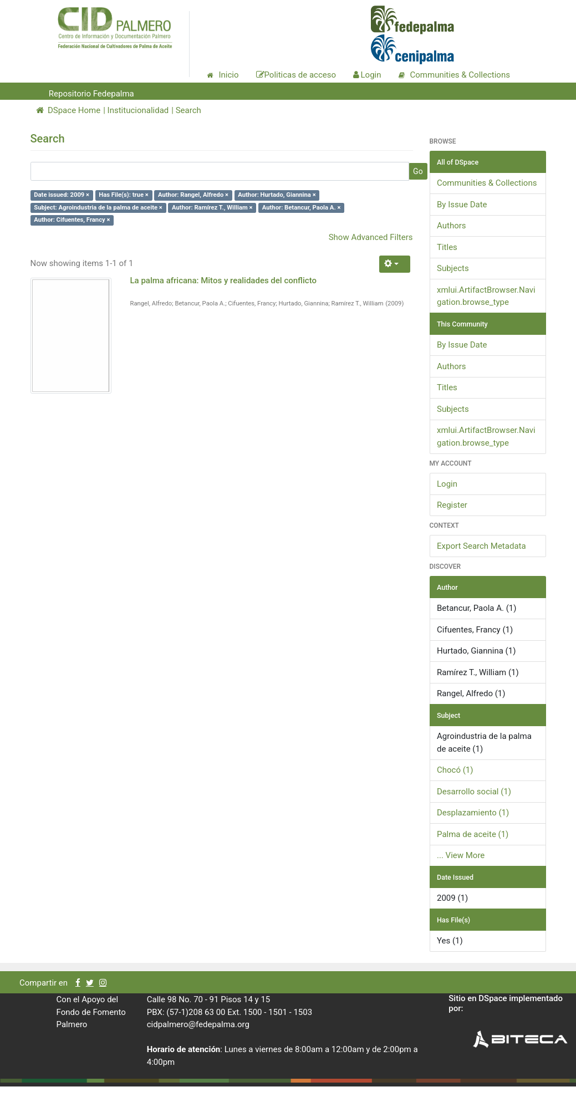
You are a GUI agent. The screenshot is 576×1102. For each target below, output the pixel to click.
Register (452, 505)
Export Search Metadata (481, 546)
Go (418, 171)
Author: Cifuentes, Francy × (72, 219)
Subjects (453, 268)
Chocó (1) (455, 770)
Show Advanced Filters (371, 237)
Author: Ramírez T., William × (212, 207)
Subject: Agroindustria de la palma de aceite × (98, 207)
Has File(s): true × (123, 194)
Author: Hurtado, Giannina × (276, 194)
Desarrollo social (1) (474, 792)
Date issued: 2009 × (61, 194)
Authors (451, 226)
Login (447, 484)
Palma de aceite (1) (472, 834)
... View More (461, 855)
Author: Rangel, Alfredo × (193, 194)
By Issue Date (462, 205)
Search (188, 110)
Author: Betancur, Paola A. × (301, 207)
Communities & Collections (487, 183)
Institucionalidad (138, 110)
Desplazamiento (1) (473, 813)
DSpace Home (68, 110)
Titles (447, 247)
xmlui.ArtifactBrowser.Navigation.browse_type (486, 296)
